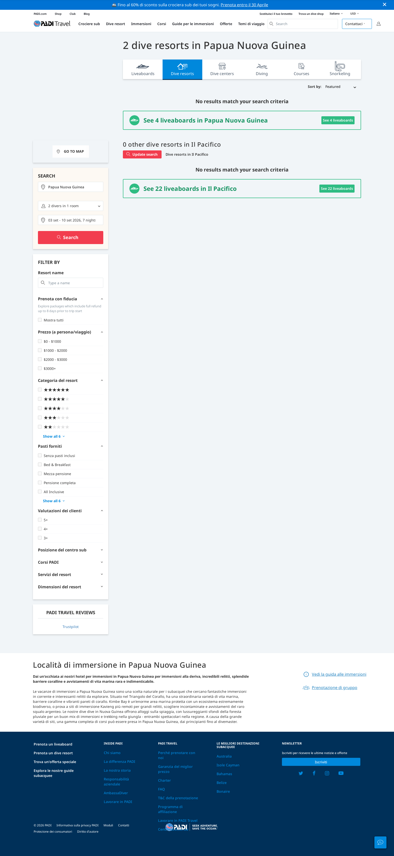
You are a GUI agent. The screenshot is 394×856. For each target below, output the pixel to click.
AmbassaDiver (116, 792)
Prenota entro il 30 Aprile (244, 5)
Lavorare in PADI (118, 801)
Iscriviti (321, 762)
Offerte (226, 23)
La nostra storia (117, 770)
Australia (224, 756)
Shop (58, 14)
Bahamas (224, 773)
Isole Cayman (228, 765)
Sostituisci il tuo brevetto (276, 14)
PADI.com (40, 14)
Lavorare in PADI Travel (178, 820)
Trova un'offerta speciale (55, 761)
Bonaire (223, 791)
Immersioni (141, 23)
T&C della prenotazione (178, 797)
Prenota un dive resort (53, 753)
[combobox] (303, 24)
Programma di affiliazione (170, 809)
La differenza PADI (119, 761)
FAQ (161, 789)
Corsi (161, 23)
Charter (164, 780)
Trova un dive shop (311, 14)
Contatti (123, 825)
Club (73, 14)
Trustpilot (71, 626)
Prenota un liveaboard (53, 744)
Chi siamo (112, 752)
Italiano (337, 14)
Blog (87, 14)
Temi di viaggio (251, 23)
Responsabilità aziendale (116, 781)
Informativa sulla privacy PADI (77, 825)
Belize (222, 782)
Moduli (108, 825)
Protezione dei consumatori (53, 831)
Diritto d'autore (87, 831)
